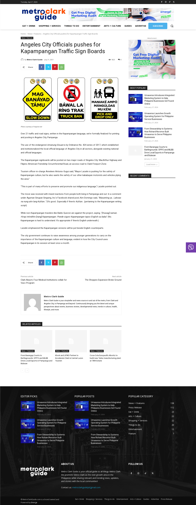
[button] (171, 25)
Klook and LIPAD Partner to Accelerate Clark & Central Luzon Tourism (68, 358)
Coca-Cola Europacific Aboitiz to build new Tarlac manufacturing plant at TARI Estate (105, 358)
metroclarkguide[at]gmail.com (86, 487)
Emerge (34, 502)
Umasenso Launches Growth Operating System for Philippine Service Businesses (159, 116)
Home (23, 34)
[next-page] (27, 370)
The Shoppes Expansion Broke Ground (103, 280)
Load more (151, 164)
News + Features (34, 34)
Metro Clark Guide (34, 59)
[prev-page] (22, 370)
